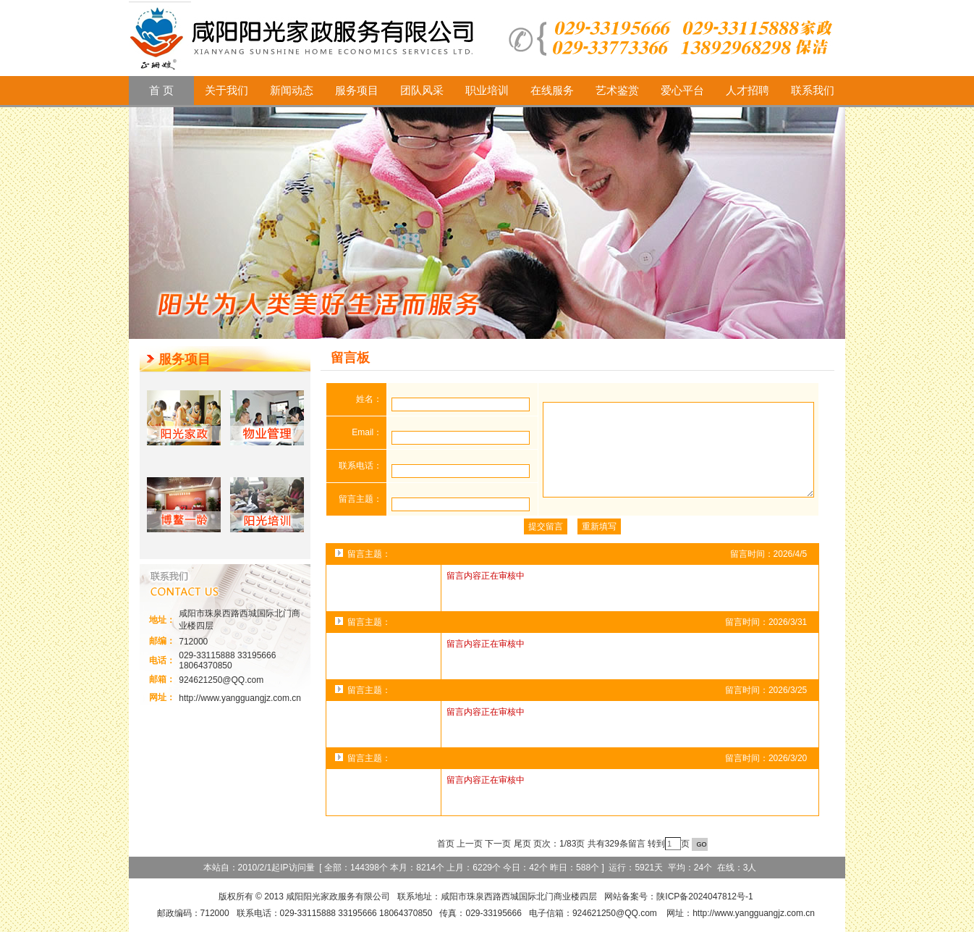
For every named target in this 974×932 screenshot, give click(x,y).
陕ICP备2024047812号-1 (704, 896)
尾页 (522, 844)
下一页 (498, 844)
